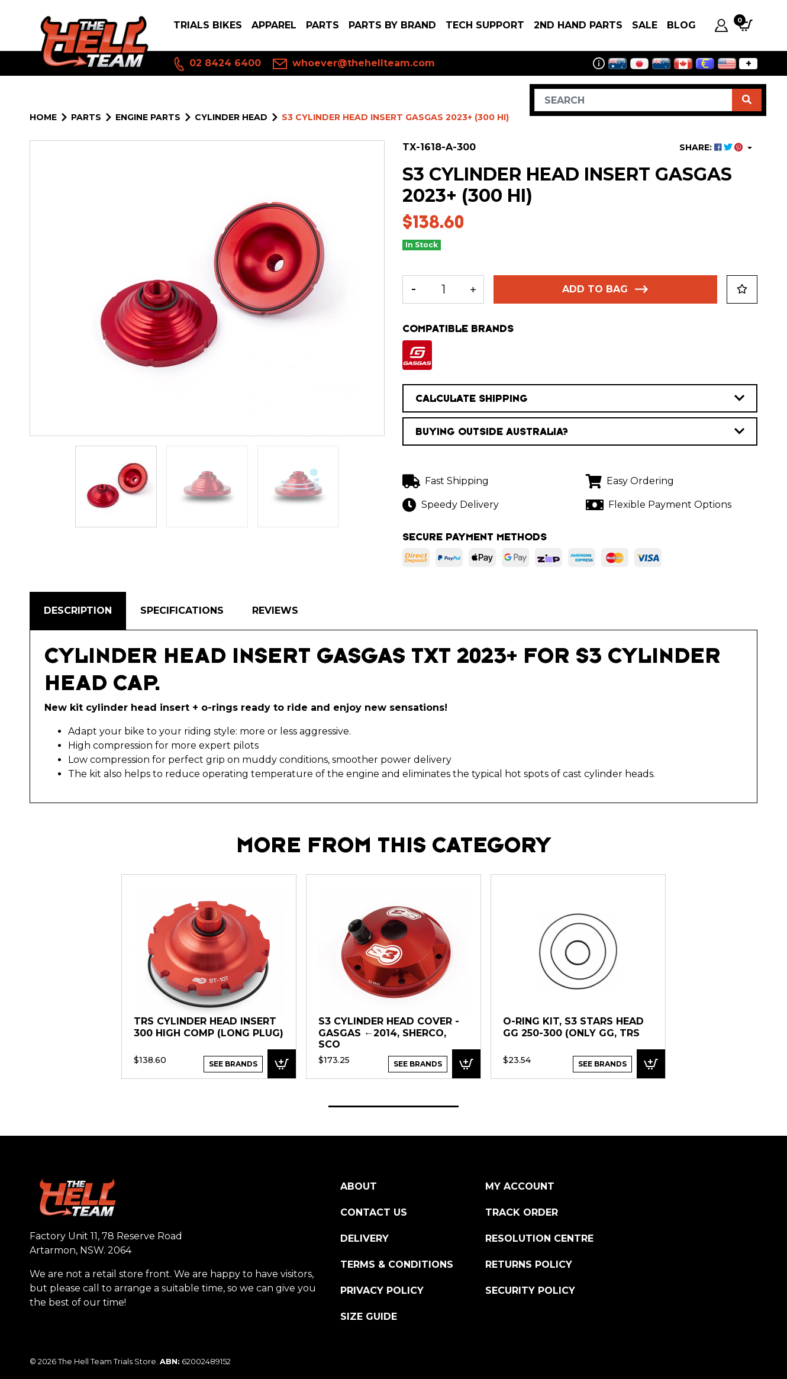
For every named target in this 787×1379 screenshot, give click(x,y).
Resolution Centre (539, 1238)
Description (78, 610)
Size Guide (368, 1316)
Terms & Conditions (396, 1264)
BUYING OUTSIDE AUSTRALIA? (579, 431)
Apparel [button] (273, 25)
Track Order (521, 1212)
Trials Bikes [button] (207, 25)
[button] (742, 289)
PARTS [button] (322, 25)
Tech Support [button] (485, 25)
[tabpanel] (209, 976)
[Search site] (747, 100)
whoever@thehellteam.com (354, 64)
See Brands (233, 1063)
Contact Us (373, 1212)
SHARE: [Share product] (712, 147)
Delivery (364, 1238)
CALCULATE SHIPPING (579, 398)
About (358, 1186)
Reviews (275, 610)
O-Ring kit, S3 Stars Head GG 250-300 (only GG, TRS (573, 1027)
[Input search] (633, 100)
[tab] (78, 611)
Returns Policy (528, 1264)
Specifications (182, 610)
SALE (644, 25)
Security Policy (530, 1290)
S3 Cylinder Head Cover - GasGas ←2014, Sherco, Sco (388, 1033)
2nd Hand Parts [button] (578, 25)
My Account (519, 1186)
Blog (681, 25)
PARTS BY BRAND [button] (392, 25)
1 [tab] (393, 1106)
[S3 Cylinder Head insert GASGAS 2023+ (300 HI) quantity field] (443, 289)
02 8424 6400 (216, 64)
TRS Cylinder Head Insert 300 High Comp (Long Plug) (208, 1027)
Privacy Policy (382, 1290)
